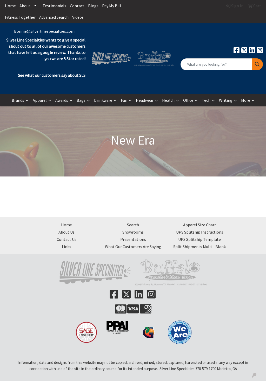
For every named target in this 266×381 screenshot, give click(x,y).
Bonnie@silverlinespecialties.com (44, 31)
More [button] (245, 100)
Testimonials (54, 5)
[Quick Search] (216, 64)
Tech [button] (206, 100)
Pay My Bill (111, 5)
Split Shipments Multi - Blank (199, 246)
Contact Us (66, 239)
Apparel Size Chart (199, 224)
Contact (77, 5)
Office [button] (188, 100)
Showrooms (133, 232)
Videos (78, 17)
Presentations (133, 239)
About (24, 5)
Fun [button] (124, 100)
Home (10, 5)
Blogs (93, 5)
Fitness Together (20, 17)
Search (133, 224)
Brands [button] (18, 100)
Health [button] (168, 100)
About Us (66, 232)
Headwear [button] (145, 100)
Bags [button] (81, 100)
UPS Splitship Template (199, 239)
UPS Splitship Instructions (199, 232)
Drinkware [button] (103, 100)
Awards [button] (61, 100)
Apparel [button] (40, 100)
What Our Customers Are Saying (133, 246)
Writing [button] (225, 100)
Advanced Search (54, 17)
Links (66, 246)
